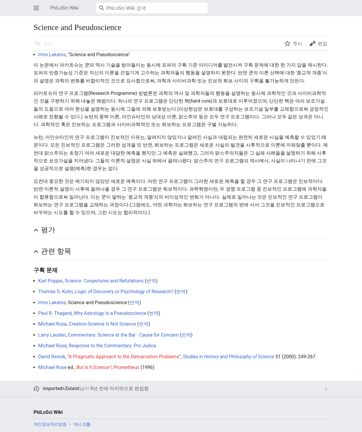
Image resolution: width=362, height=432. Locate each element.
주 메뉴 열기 (38, 11)
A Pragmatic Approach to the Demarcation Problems (124, 356)
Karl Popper (50, 281)
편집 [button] (322, 43)
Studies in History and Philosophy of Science (228, 356)
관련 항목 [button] (56, 251)
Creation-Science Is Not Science (102, 324)
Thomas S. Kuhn (55, 291)
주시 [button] (297, 43)
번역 (151, 281)
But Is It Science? (93, 367)
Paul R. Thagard (55, 313)
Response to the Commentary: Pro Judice (112, 345)
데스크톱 (82, 424)
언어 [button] (48, 43)
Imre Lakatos (52, 54)
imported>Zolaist (61, 388)
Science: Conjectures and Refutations (104, 281)
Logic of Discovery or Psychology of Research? (124, 291)
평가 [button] (48, 230)
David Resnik (51, 356)
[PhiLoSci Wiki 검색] (152, 8)
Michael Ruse (52, 324)
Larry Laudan (52, 335)
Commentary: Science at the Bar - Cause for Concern (123, 335)
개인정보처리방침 (50, 424)
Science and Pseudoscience (99, 54)
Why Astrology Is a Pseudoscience (110, 313)
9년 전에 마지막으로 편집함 (119, 388)
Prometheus (127, 367)
